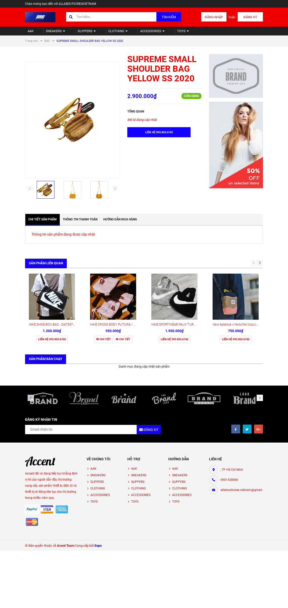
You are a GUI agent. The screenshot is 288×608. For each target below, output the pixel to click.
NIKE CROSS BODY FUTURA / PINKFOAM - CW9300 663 (130, 282)
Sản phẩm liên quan (46, 267)
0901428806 (229, 438)
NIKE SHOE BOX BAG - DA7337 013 (54, 282)
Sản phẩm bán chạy (45, 317)
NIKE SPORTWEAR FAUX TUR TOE (175, 282)
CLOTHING (105, 33)
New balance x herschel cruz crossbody (241, 282)
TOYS (163, 33)
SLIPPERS (77, 33)
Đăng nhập (214, 17)
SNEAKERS (50, 33)
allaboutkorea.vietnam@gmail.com (241, 448)
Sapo (98, 504)
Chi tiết (103, 297)
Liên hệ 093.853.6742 (52, 297)
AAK (28, 33)
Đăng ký (250, 17)
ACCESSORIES (136, 33)
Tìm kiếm (169, 17)
